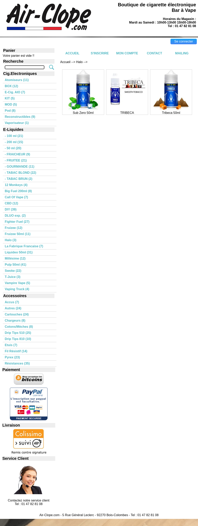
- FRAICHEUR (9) (17, 154)
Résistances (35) (17, 363)
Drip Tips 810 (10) (18, 339)
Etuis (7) (11, 345)
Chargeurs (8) (15, 320)
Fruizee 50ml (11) (17, 234)
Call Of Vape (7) (16, 197)
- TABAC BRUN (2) (18, 178)
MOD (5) (11, 104)
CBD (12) (11, 203)
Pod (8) (10, 110)
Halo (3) (10, 240)
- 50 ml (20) (13, 148)
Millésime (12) (15, 258)
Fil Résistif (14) (16, 351)
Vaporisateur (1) (17, 123)
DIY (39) (10, 209)
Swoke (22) (13, 270)
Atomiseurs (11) (17, 80)
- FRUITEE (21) (16, 160)
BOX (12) (11, 86)
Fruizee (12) (13, 227)
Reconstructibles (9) (20, 116)
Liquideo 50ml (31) (18, 252)
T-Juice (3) (12, 277)
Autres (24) (13, 308)
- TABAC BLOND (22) (20, 172)
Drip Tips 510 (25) (18, 332)
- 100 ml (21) (14, 136)
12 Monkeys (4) (16, 185)
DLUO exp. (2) (15, 215)
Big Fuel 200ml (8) (18, 191)
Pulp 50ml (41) (15, 264)
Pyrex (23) (12, 357)
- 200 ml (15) (14, 142)
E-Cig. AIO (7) (15, 92)
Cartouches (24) (17, 314)
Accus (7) (12, 302)
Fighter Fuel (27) (17, 221)
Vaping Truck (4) (17, 289)
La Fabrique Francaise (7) (24, 246)
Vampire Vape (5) (17, 283)
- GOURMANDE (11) (19, 166)
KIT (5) (10, 98)
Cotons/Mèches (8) (19, 326)
